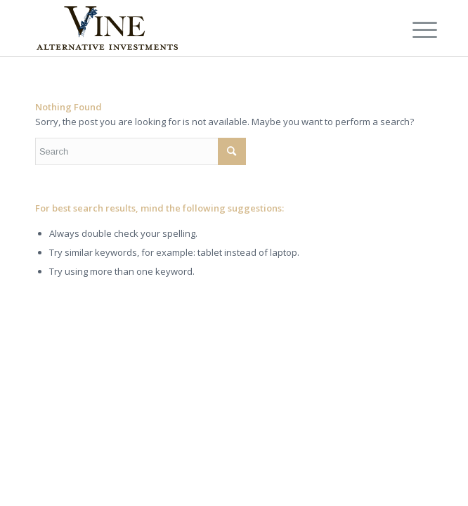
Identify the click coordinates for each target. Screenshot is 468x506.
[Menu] (413, 29)
